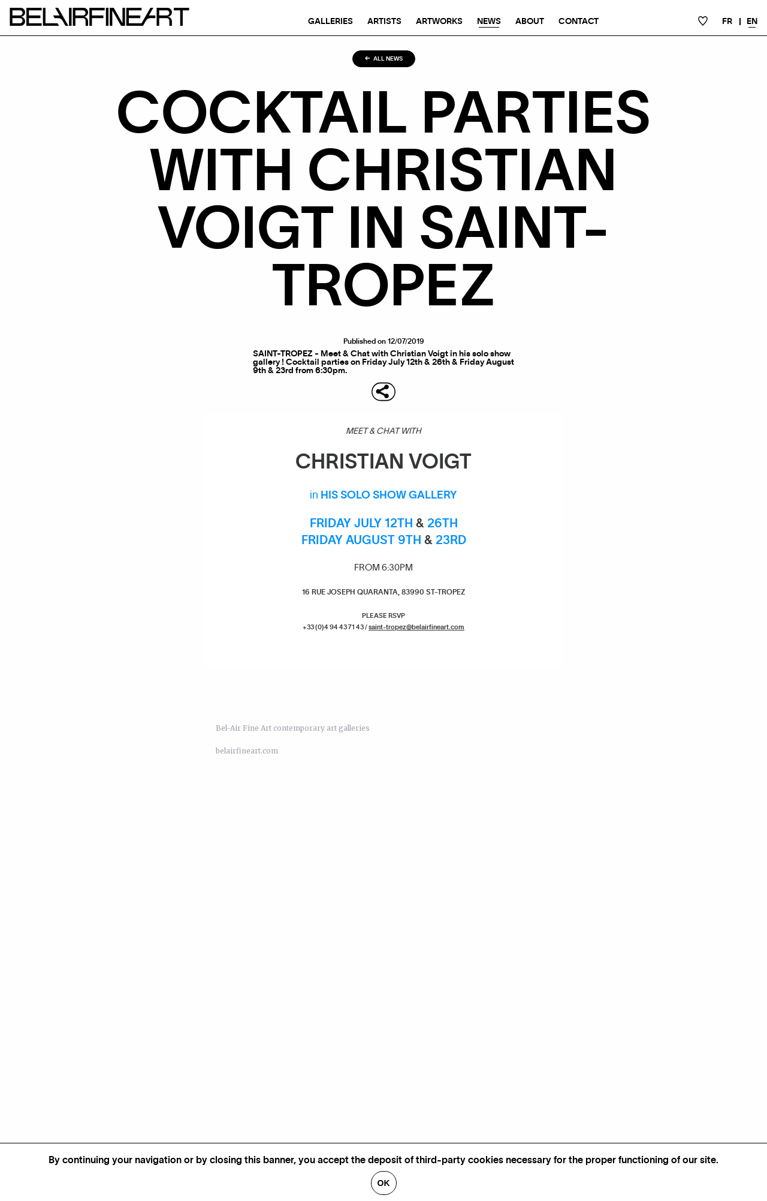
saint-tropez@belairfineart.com (416, 627)
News (489, 21)
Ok (384, 1183)
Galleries (330, 21)
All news (384, 59)
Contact (578, 21)
